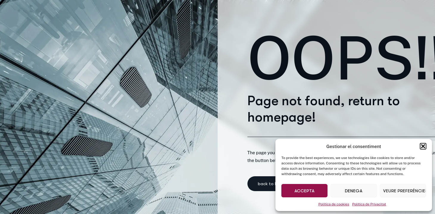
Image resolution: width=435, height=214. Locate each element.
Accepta (304, 190)
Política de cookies (333, 204)
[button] (423, 146)
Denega (353, 190)
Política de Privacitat (369, 204)
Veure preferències (404, 190)
